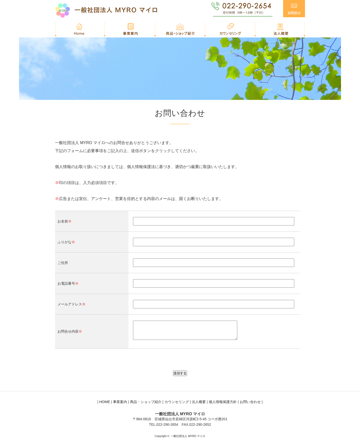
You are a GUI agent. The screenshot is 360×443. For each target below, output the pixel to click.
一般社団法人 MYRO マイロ (188, 439)
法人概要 (199, 406)
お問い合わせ (250, 406)
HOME (104, 406)
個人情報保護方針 (223, 406)
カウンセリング (176, 406)
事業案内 (120, 406)
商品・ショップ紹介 (146, 406)
